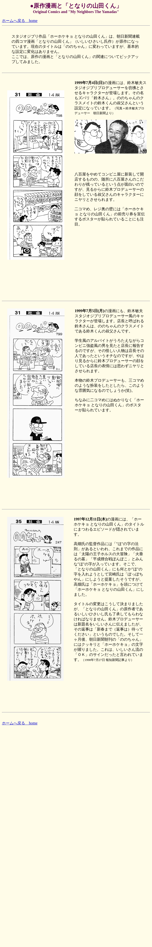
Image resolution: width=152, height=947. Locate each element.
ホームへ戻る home (20, 21)
